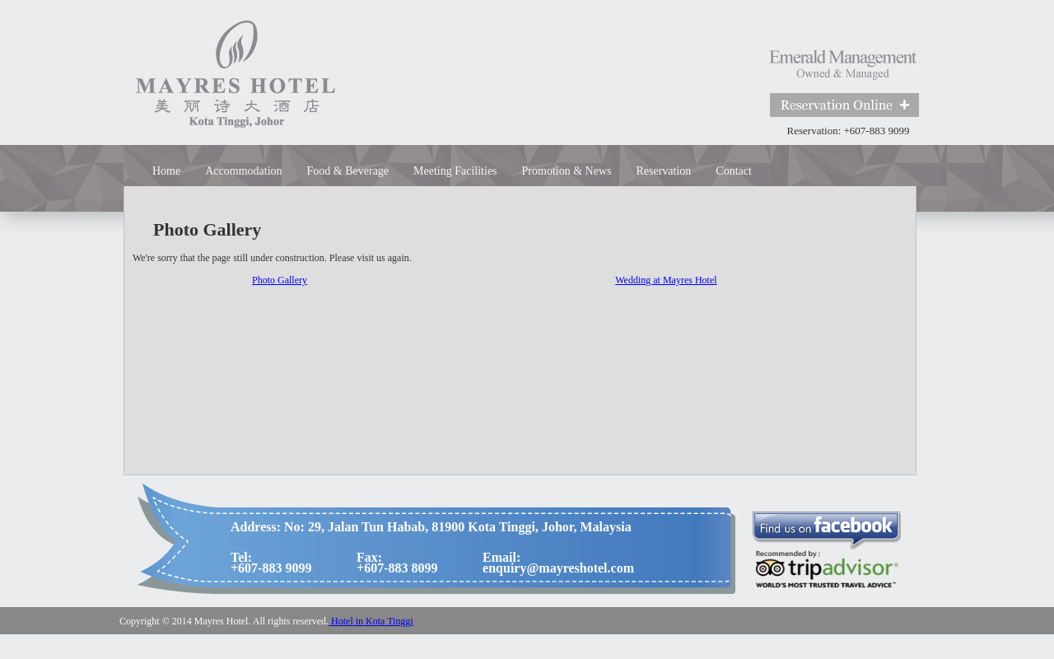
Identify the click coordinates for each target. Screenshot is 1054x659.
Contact (734, 171)
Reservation (663, 171)
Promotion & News (567, 171)
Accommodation (243, 171)
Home (166, 171)
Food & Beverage (348, 171)
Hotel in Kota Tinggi (371, 621)
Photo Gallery (279, 280)
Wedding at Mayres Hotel (665, 280)
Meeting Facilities (455, 171)
